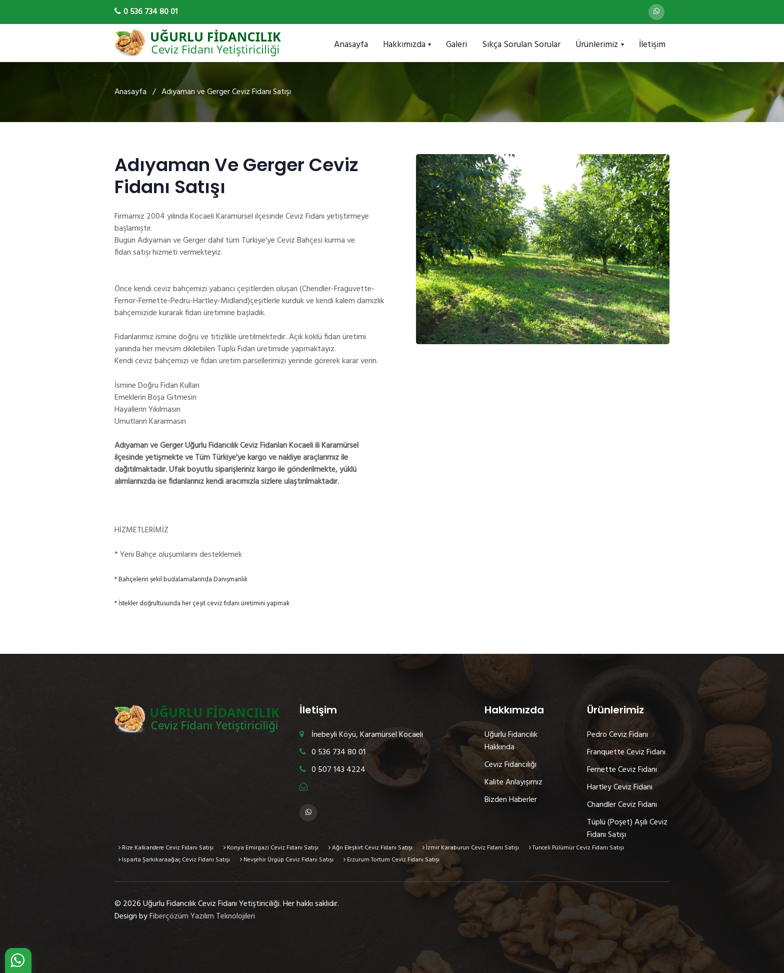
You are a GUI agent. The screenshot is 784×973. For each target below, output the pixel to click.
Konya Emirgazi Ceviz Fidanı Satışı (271, 848)
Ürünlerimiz (598, 45)
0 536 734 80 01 (333, 752)
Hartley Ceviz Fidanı (619, 787)
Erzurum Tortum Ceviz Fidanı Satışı (392, 860)
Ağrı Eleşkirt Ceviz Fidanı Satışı (370, 848)
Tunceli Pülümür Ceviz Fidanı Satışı (576, 848)
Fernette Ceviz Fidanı (622, 769)
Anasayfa (351, 45)
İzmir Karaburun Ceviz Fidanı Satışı (470, 848)
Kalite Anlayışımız (513, 782)
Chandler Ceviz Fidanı (622, 804)
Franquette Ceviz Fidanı (626, 752)
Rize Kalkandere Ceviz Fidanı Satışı (166, 848)
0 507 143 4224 (333, 769)
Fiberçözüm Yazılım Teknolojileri (202, 916)
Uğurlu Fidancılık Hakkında (511, 741)
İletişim (652, 45)
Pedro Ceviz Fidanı (617, 734)
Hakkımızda (405, 45)
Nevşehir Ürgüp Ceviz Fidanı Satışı (287, 860)
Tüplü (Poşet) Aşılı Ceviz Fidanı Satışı (627, 828)
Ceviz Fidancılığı (510, 764)
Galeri (456, 45)
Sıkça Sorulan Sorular (521, 45)
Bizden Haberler (510, 799)
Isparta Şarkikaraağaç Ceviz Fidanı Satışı (174, 860)
